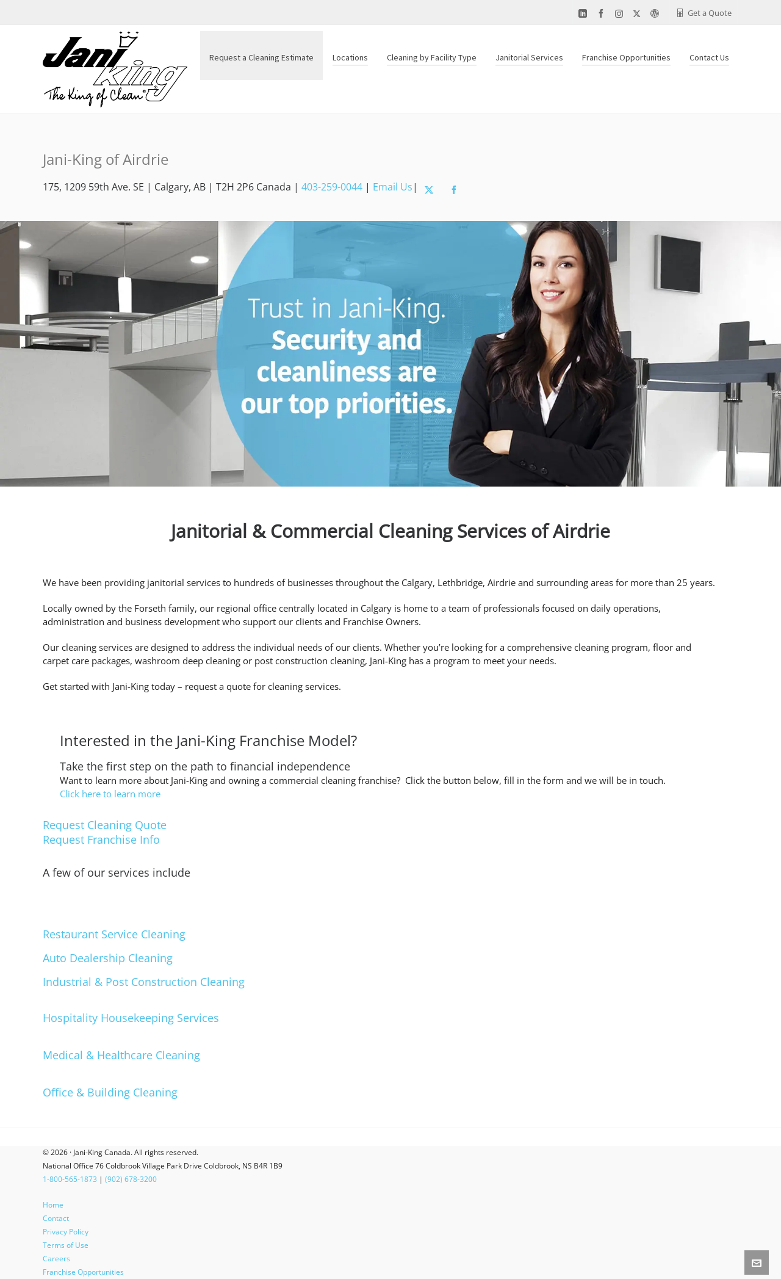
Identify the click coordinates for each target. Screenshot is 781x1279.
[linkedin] (584, 13)
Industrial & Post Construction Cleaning (144, 981)
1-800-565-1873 (70, 1179)
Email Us (392, 187)
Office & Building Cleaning (110, 1092)
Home (53, 1205)
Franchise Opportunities (83, 1272)
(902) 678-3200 (131, 1179)
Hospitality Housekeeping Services (131, 1017)
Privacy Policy (65, 1231)
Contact (56, 1218)
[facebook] (603, 13)
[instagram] (621, 13)
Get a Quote (703, 12)
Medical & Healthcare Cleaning (121, 1055)
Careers (56, 1258)
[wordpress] (656, 13)
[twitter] (638, 13)
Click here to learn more (110, 794)
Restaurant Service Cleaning (114, 934)
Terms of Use (65, 1245)
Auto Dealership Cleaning (108, 958)
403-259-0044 (331, 187)
